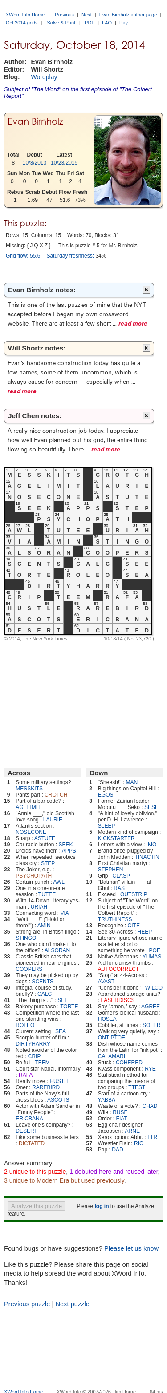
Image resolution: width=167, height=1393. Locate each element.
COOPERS (29, 969)
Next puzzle (72, 1304)
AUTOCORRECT (118, 969)
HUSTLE (59, 1081)
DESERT (26, 1131)
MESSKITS (29, 788)
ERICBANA (29, 1118)
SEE (62, 1000)
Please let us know (131, 1248)
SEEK (65, 844)
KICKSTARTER (116, 838)
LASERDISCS (118, 1000)
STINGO (26, 938)
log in (101, 1206)
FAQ (107, 22)
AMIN (44, 925)
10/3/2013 (34, 163)
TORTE (69, 1006)
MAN (132, 782)
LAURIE (52, 820)
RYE (150, 1069)
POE (154, 950)
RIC (138, 1143)
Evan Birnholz (35, 121)
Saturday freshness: (70, 256)
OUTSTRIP (133, 894)
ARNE (132, 1131)
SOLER (152, 1025)
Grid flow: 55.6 (23, 256)
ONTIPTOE (111, 1038)
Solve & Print (61, 22)
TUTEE (47, 894)
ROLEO (25, 1025)
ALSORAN (57, 950)
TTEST (136, 1087)
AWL (59, 882)
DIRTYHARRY (33, 1044)
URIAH (39, 907)
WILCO (154, 988)
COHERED (129, 1062)
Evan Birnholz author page (128, 14)
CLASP (121, 876)
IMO (152, 844)
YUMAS (152, 957)
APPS (69, 851)
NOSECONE (31, 832)
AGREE (150, 1006)
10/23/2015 (64, 163)
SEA (60, 1031)
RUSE (120, 1112)
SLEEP (106, 826)
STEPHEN (110, 869)
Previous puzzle (27, 1304)
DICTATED (32, 1143)
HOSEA (107, 1019)
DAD (117, 1150)
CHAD (149, 1106)
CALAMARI (111, 1056)
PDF (89, 22)
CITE (134, 925)
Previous (64, 14)
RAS (119, 888)
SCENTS (42, 981)
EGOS (106, 795)
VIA (64, 913)
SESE (151, 807)
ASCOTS (58, 1100)
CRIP (34, 1056)
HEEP (145, 932)
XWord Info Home (25, 14)
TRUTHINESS (115, 919)
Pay (123, 22)
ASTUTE (44, 838)
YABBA (106, 1100)
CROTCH (56, 795)
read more (132, 322)
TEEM (42, 1062)
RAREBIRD (46, 1087)
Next (86, 14)
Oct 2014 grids (22, 22)
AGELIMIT (28, 807)
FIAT (121, 1118)
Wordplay (44, 77)
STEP (48, 863)
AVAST (106, 981)
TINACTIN (146, 857)
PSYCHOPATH (34, 876)
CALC (44, 994)
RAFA (26, 1075)
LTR (152, 1137)
